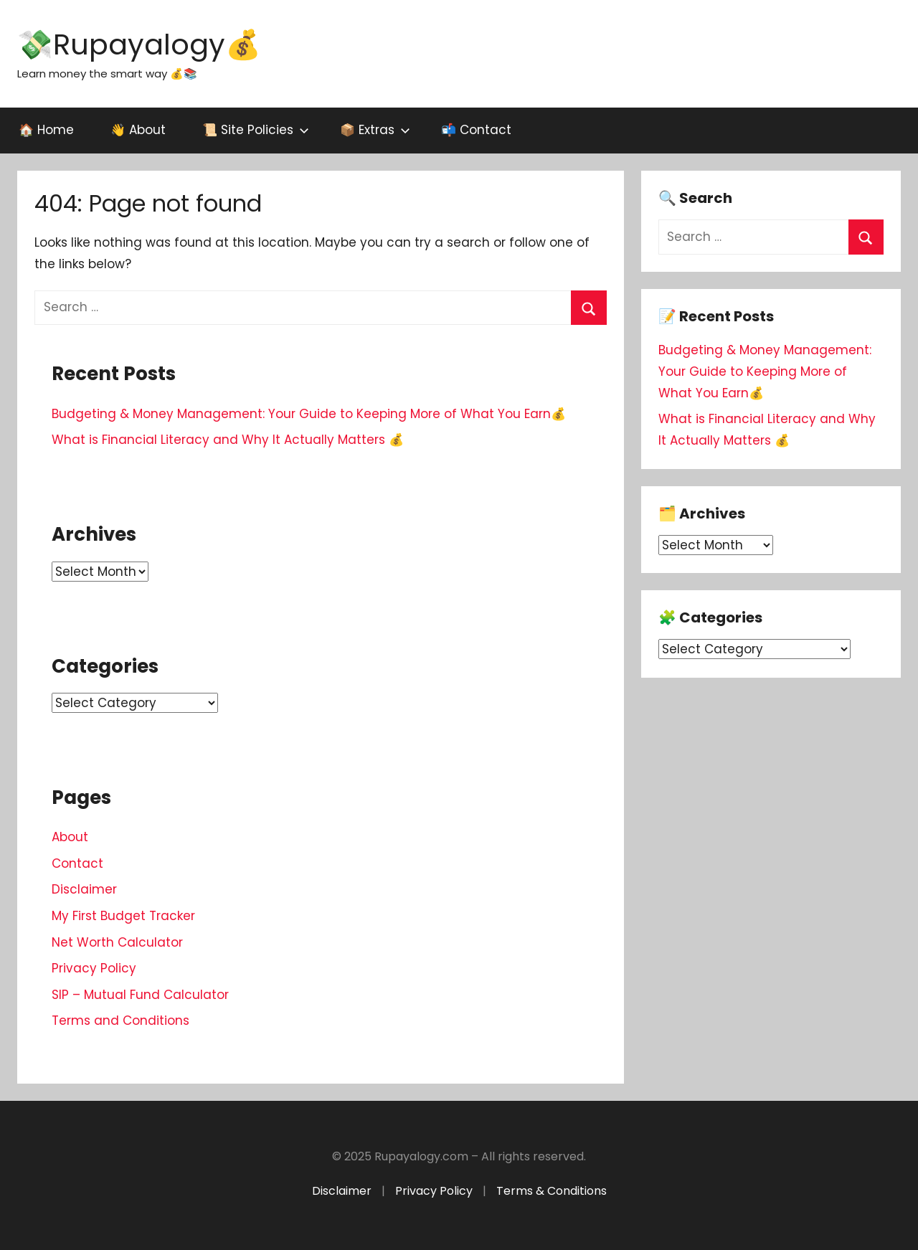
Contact (77, 863)
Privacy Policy (94, 968)
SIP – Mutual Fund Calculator (140, 994)
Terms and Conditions (120, 1020)
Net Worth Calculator (117, 942)
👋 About (138, 129)
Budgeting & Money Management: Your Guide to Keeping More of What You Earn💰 (309, 413)
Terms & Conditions (551, 1191)
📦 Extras (375, 129)
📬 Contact (476, 129)
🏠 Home (46, 129)
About (70, 837)
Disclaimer (84, 889)
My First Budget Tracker (123, 915)
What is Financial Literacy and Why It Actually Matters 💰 (228, 439)
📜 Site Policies (255, 129)
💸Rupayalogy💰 (139, 44)
